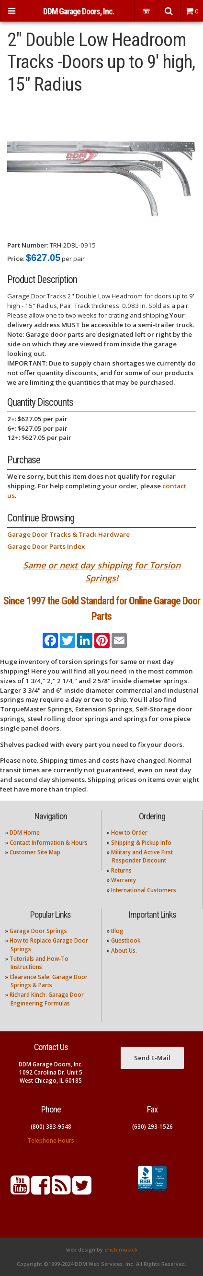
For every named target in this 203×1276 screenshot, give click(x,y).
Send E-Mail (152, 1057)
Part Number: (27, 245)
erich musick (120, 1249)
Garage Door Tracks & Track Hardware (68, 534)
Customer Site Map (35, 852)
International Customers (143, 890)
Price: (15, 258)
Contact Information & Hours (49, 842)
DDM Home (25, 832)
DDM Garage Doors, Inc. (78, 11)
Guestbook (125, 940)
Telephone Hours (50, 1140)
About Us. (124, 950)
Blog (117, 930)
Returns (121, 870)
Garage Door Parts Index (46, 546)
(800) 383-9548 (51, 1126)
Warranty (123, 880)
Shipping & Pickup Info (141, 842)
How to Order (129, 832)
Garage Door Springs (38, 930)
